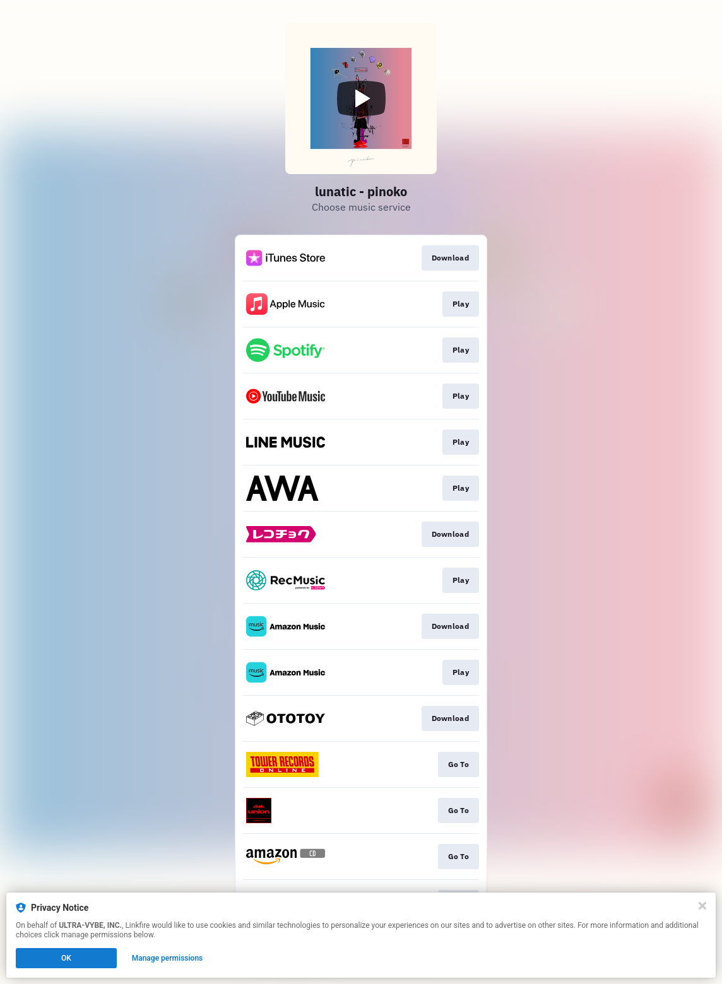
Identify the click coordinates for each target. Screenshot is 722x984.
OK (66, 958)
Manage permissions (167, 958)
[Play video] (361, 98)
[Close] (702, 906)
